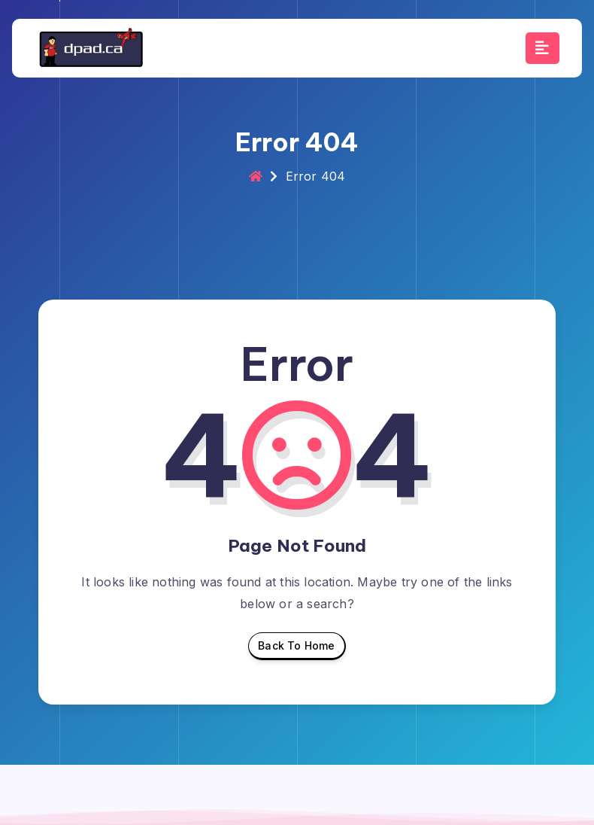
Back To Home (296, 649)
